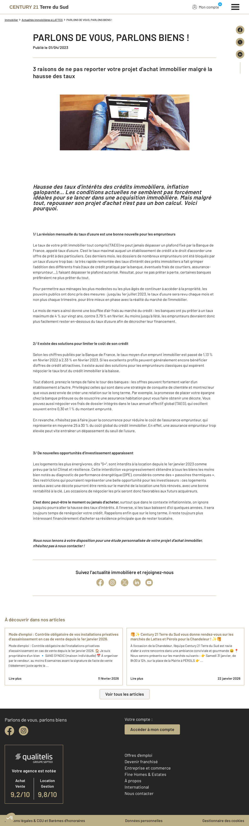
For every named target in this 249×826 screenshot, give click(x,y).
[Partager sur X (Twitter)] (240, 42)
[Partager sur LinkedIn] (240, 54)
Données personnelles (144, 820)
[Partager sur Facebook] (240, 30)
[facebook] (9, 730)
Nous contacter (139, 793)
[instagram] (23, 730)
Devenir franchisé (141, 761)
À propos (133, 780)
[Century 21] (39, 7)
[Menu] (235, 6)
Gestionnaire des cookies (223, 820)
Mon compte (205, 6)
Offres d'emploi (138, 755)
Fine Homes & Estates (145, 774)
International (137, 787)
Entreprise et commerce (148, 767)
